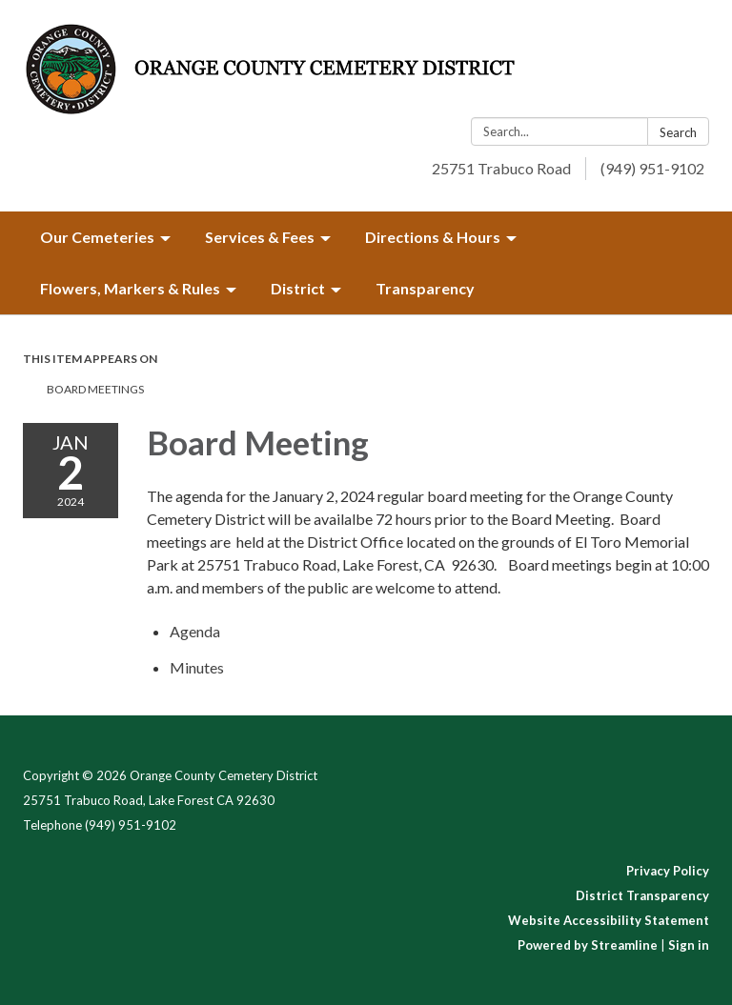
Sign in (688, 945)
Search (678, 132)
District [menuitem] (298, 288)
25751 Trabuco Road (501, 168)
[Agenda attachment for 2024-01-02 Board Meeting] (195, 631)
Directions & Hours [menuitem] (432, 237)
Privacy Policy (667, 870)
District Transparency (642, 895)
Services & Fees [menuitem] (260, 237)
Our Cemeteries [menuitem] (97, 237)
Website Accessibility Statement (608, 920)
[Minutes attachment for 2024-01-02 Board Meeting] (197, 667)
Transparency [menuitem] (425, 288)
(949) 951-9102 (652, 168)
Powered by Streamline (588, 945)
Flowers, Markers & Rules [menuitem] (130, 288)
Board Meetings (95, 389)
